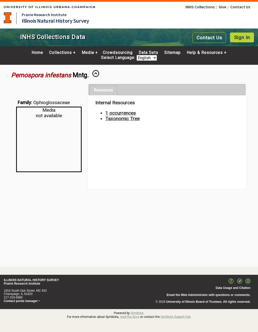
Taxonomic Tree (122, 119)
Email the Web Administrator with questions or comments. (208, 295)
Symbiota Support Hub (175, 317)
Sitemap (172, 52)
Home (37, 52)
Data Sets (148, 52)
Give (222, 6)
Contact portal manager (21, 301)
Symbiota (137, 313)
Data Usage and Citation (233, 288)
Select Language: (119, 57)
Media (88, 52)
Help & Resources (205, 52)
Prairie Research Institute (44, 14)
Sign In (242, 37)
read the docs (129, 317)
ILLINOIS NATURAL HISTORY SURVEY (31, 280)
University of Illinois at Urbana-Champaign (7, 17)
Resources (103, 90)
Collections (60, 52)
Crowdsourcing (118, 52)
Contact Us (240, 6)
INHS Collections (200, 6)
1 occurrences (120, 113)
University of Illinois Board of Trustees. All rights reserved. (208, 302)
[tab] (103, 90)
